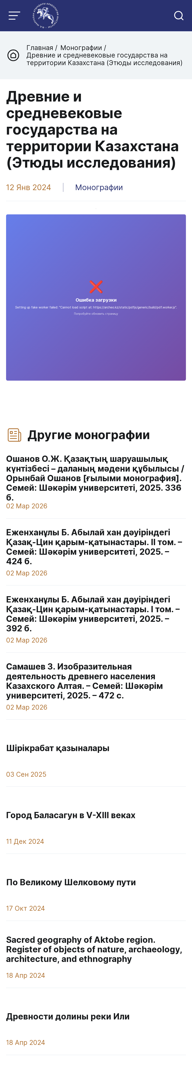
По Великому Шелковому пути (71, 881)
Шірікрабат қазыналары (58, 748)
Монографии (80, 48)
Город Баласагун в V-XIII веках (71, 815)
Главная (40, 48)
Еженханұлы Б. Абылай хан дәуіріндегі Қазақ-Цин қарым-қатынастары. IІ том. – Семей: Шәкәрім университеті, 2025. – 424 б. (94, 546)
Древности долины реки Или (68, 1015)
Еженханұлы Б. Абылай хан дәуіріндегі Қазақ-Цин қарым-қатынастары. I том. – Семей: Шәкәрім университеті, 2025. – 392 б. (93, 613)
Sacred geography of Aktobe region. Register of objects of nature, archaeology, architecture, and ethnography (94, 948)
